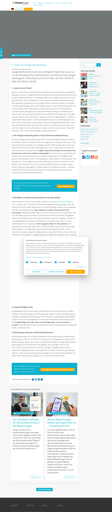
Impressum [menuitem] (98, 505)
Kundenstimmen (49, 3)
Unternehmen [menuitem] (30, 482)
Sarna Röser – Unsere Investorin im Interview (94, 102)
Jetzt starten (28, 9)
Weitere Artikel (44, 457)
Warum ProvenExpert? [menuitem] (33, 479)
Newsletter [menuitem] (60, 482)
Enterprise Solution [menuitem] (16, 487)
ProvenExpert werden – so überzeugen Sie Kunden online (94, 85)
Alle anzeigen (85, 143)
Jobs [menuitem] (28, 487)
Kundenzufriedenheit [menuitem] (47, 490)
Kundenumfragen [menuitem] (16, 482)
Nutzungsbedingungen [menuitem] (73, 505)
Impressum (30, 257)
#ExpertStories (87, 134)
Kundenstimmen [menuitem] (31, 490)
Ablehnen (36, 272)
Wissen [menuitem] (44, 473)
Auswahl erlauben (56, 272)
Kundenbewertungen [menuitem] (47, 487)
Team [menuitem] (28, 485)
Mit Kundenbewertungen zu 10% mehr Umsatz (95, 110)
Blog (70, 3)
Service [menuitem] (60, 473)
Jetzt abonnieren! (66, 186)
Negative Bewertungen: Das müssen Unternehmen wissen (95, 76)
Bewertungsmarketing (23, 380)
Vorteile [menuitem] (13, 485)
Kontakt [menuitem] (29, 493)
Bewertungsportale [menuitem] (47, 485)
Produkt (84, 139)
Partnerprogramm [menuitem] (16, 490)
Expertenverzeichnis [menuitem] (63, 490)
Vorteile (39, 3)
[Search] (88, 65)
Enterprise (64, 3)
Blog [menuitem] (43, 479)
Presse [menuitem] (59, 479)
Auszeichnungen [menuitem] (15, 493)
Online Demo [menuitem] (60, 485)
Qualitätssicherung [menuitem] (90, 505)
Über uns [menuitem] (30, 473)
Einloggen (19, 9)
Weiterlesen (35, 444)
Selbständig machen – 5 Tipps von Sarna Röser (94, 93)
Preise (57, 3)
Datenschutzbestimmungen (43, 257)
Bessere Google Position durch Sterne (57, 337)
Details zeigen (78, 267)
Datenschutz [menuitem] (82, 505)
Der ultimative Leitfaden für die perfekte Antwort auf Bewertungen (26, 390)
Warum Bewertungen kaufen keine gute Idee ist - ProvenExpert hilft (61, 390)
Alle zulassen (75, 272)
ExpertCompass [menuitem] (61, 493)
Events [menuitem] (44, 495)
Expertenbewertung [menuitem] (62, 487)
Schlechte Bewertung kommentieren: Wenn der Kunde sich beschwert (94, 119)
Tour (34, 3)
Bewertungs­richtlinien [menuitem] (48, 493)
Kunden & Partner (88, 132)
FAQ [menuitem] (43, 482)
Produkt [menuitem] (14, 473)
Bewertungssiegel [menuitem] (16, 479)
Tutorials (85, 137)
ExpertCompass (38, 5)
